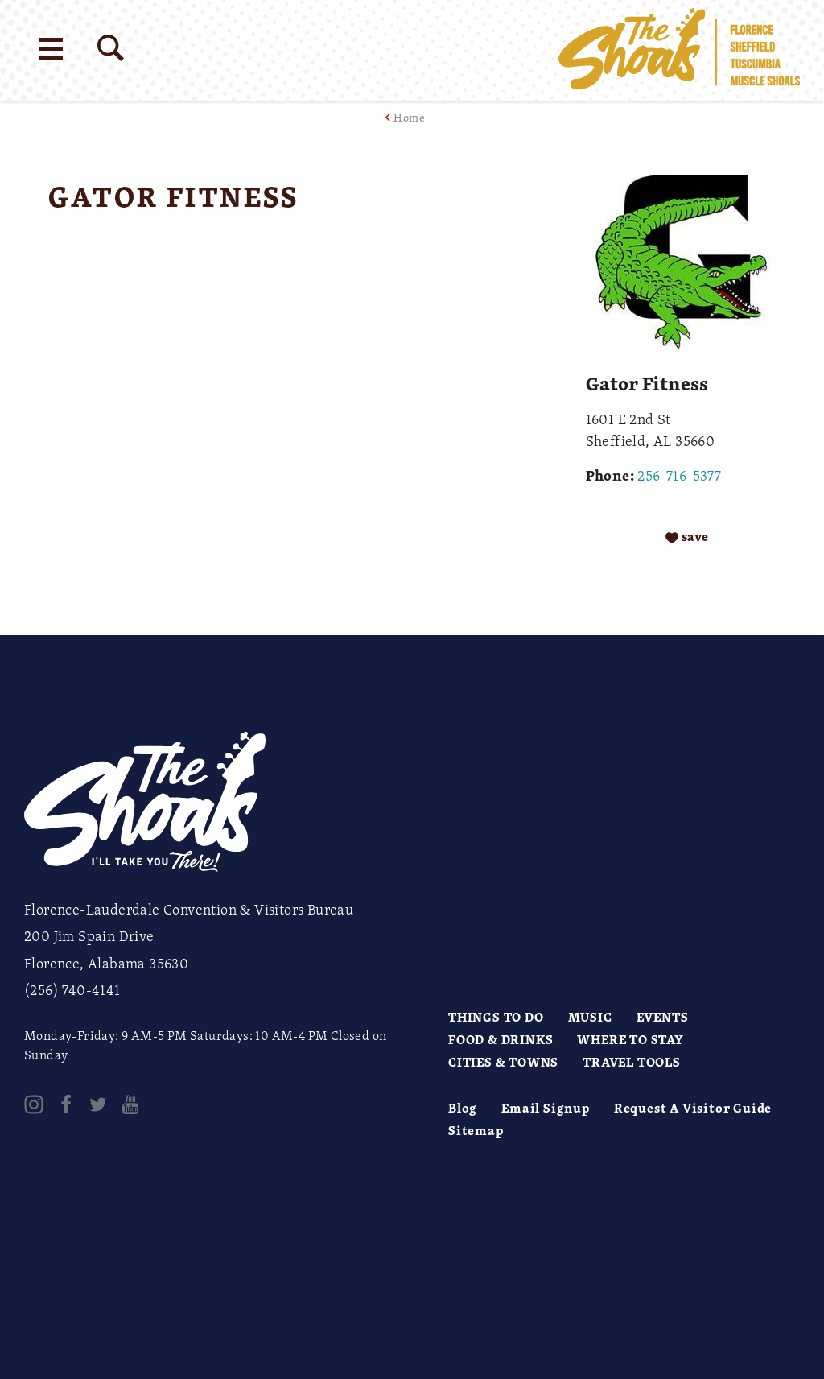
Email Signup (545, 1107)
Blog (462, 1107)
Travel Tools (632, 1061)
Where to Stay (630, 1039)
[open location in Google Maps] (274, 266)
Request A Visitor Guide (693, 1107)
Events (663, 1016)
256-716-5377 (679, 475)
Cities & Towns (503, 1061)
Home (409, 117)
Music (590, 1016)
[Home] (679, 50)
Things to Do (496, 1016)
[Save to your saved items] (686, 536)
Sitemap (476, 1130)
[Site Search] (110, 48)
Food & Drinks (500, 1039)
